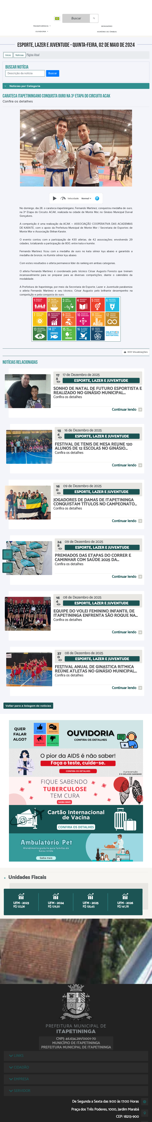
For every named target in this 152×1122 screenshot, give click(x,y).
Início (8, 55)
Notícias (19, 55)
